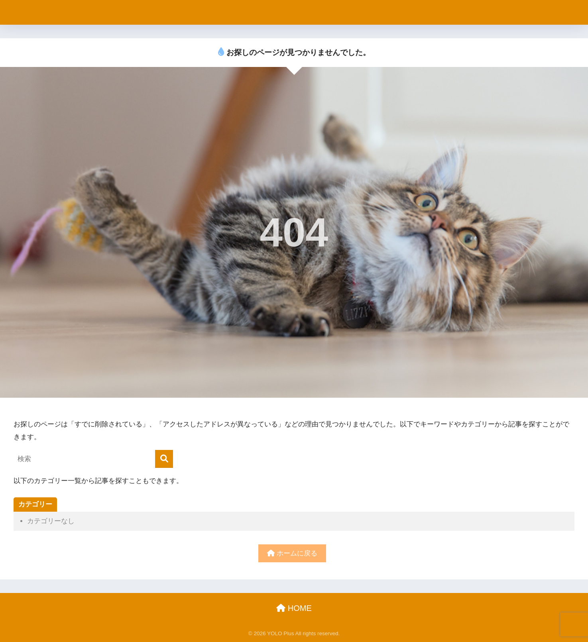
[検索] (164, 459)
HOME (294, 608)
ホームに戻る (292, 553)
